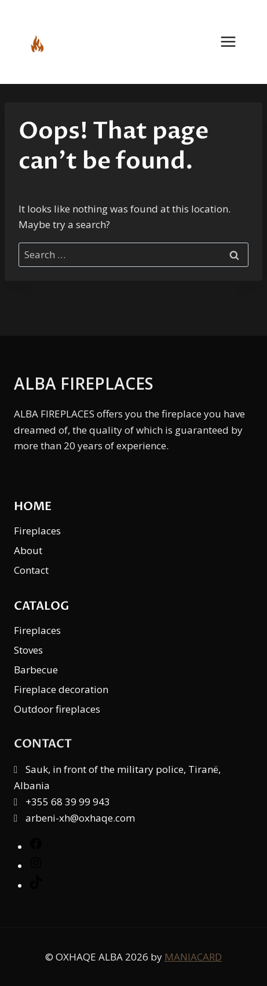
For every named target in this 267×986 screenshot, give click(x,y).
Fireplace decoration (61, 689)
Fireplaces (37, 530)
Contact (31, 570)
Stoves (28, 650)
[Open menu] (234, 42)
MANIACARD (193, 956)
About (28, 550)
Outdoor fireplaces (57, 709)
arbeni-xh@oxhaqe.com (80, 817)
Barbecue (36, 669)
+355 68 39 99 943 (67, 801)
